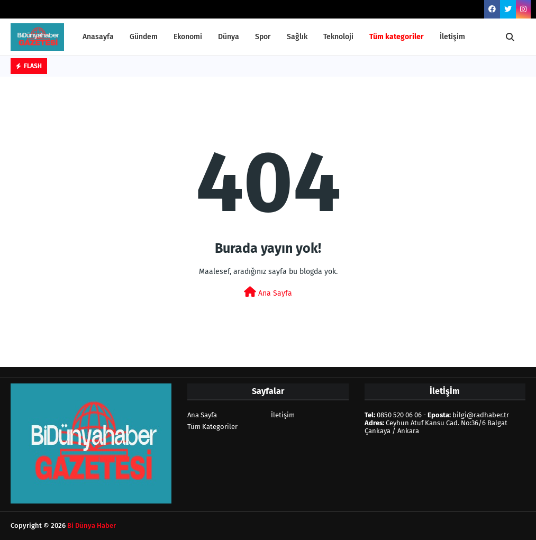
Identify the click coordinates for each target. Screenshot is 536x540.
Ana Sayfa (268, 292)
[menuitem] (396, 37)
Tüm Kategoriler (212, 427)
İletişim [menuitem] (452, 36)
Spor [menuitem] (263, 36)
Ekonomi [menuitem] (188, 36)
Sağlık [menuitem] (297, 36)
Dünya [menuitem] (228, 36)
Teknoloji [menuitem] (338, 36)
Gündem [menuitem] (144, 36)
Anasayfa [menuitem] (98, 36)
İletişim (283, 415)
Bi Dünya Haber (91, 525)
